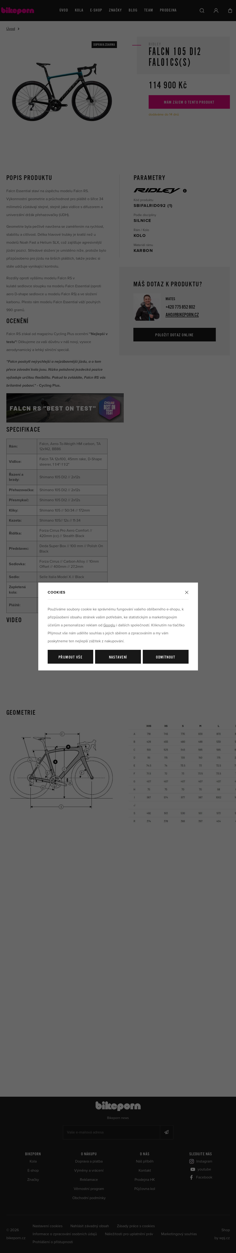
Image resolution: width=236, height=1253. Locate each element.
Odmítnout (165, 657)
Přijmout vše (70, 657)
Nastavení (118, 657)
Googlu (109, 625)
